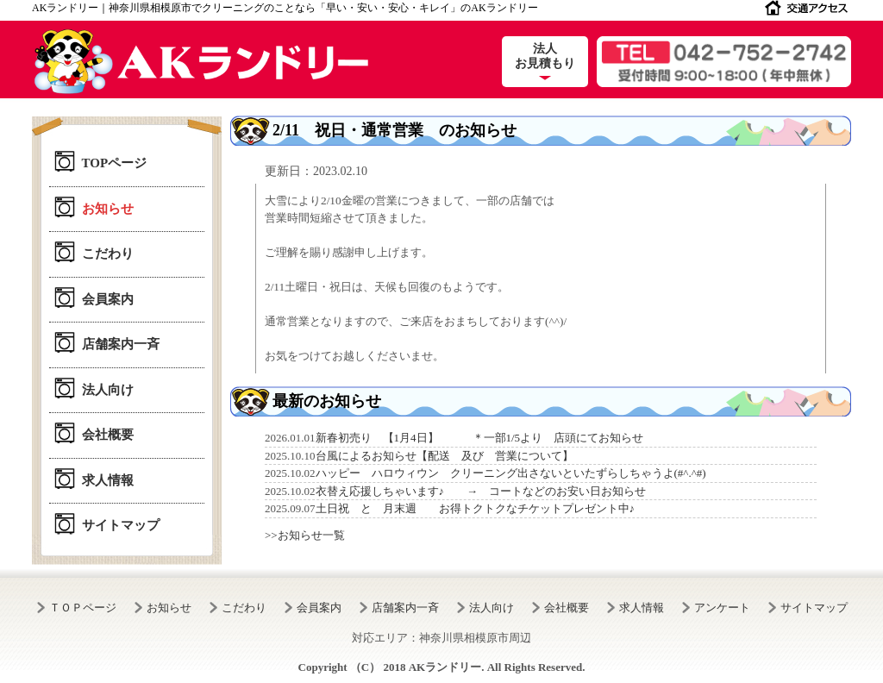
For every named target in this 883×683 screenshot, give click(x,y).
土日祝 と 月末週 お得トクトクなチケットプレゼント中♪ (476, 508)
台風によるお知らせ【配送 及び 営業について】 (444, 455)
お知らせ (108, 209)
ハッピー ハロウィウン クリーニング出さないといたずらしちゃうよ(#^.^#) (511, 473)
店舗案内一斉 (121, 344)
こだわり (108, 253)
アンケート (722, 607)
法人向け (108, 390)
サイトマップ (121, 525)
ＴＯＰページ (82, 607)
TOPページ (114, 163)
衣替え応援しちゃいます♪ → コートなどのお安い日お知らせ (481, 491)
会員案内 (108, 299)
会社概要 (108, 435)
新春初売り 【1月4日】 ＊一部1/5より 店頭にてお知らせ (480, 437)
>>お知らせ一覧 (305, 535)
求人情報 (108, 480)
